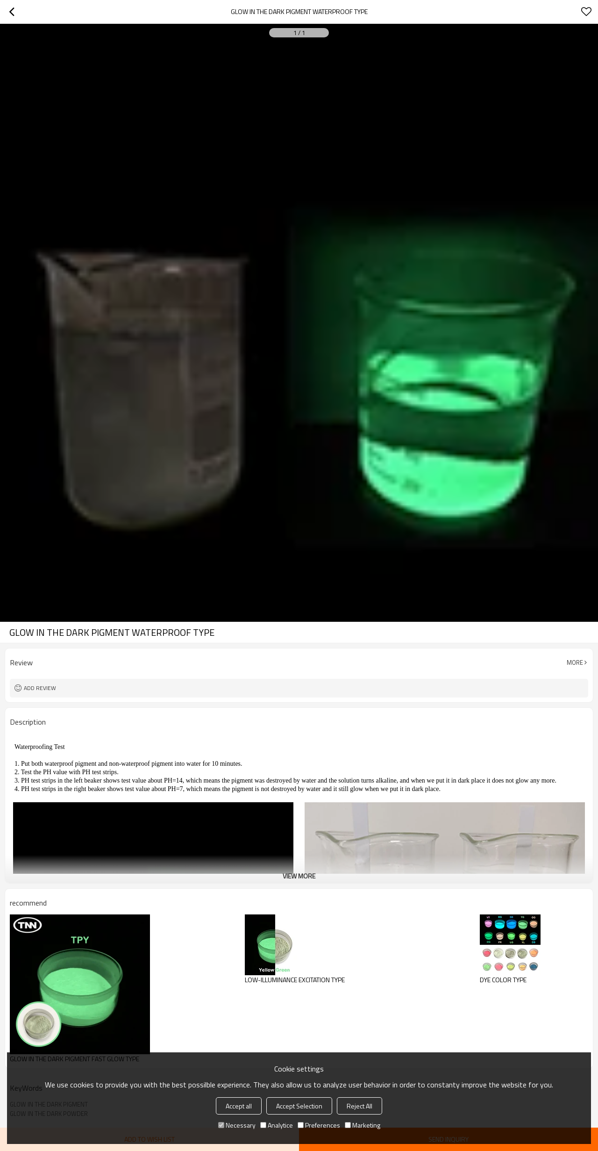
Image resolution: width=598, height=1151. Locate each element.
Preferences (319, 1125)
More (575, 662)
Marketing (362, 1125)
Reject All (359, 1106)
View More (299, 876)
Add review (40, 687)
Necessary (237, 1125)
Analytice (276, 1125)
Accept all (239, 1106)
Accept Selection (299, 1106)
